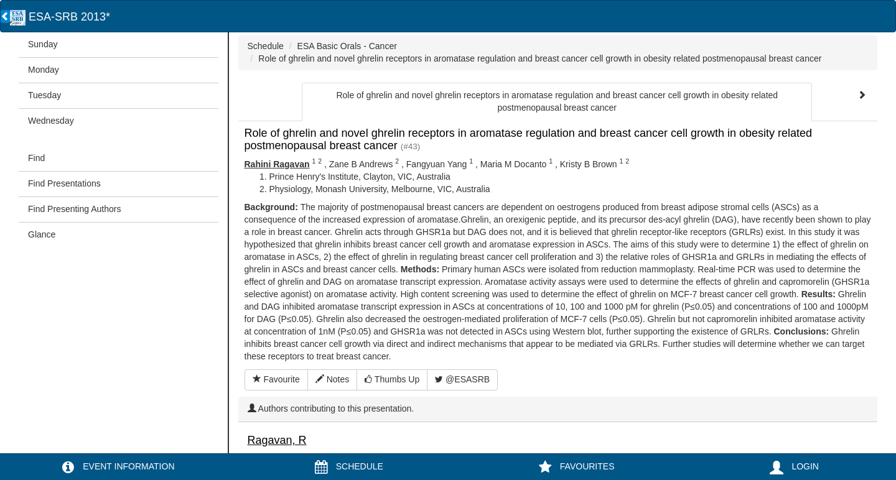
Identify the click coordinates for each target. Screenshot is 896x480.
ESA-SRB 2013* (60, 17)
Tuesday (44, 95)
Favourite (276, 379)
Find (36, 158)
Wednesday (51, 121)
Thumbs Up (392, 379)
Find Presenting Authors (74, 209)
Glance (41, 234)
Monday (43, 70)
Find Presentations (64, 183)
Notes (332, 379)
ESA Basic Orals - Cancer (347, 46)
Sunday (42, 44)
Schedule (266, 46)
